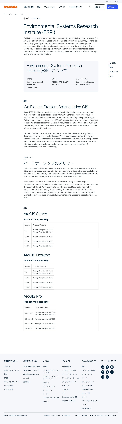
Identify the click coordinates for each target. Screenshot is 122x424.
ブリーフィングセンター (90, 401)
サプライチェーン (49, 386)
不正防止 (46, 382)
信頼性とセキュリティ (11, 370)
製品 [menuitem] (38, 7)
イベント (85, 397)
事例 (5, 374)
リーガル (77, 415)
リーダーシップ (87, 374)
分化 (111, 76)
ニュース (85, 404)
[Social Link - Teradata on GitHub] (107, 367)
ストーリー (85, 378)
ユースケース (27, 378)
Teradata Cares (87, 389)
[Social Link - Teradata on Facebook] (112, 372)
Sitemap (46, 415)
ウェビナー (66, 389)
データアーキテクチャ (69, 374)
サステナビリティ (88, 382)
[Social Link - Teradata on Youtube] (107, 372)
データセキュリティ (69, 382)
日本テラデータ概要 (88, 370)
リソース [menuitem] (62, 7)
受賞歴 (6, 378)
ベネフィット (114, 71)
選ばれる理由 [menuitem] (29, 7)
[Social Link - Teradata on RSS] (107, 377)
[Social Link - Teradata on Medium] (112, 367)
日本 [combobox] (115, 1)
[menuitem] (90, 7)
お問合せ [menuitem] (111, 7)
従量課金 (26, 382)
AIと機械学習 (66, 366)
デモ (63, 393)
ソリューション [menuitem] (49, 7)
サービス (46, 401)
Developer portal (68, 397)
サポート (108, 1)
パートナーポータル (49, 398)
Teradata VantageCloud (31, 366)
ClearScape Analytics (31, 374)
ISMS (91, 415)
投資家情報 (85, 408)
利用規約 (84, 415)
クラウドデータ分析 (69, 370)
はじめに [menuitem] (98, 7)
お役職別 (7, 366)
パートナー (46, 394)
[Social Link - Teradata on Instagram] (102, 377)
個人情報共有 (66, 415)
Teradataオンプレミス (31, 370)
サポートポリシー (110, 415)
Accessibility (99, 415)
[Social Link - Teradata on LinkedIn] (102, 367)
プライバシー (56, 415)
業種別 (45, 366)
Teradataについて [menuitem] (75, 7)
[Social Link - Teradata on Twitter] (102, 372)
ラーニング (66, 385)
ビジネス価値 (8, 385)
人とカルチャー (87, 385)
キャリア (85, 393)
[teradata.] (11, 7)
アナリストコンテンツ (11, 382)
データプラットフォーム (70, 378)
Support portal (67, 401)
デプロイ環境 (8, 389)
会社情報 (113, 63)
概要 (111, 67)
